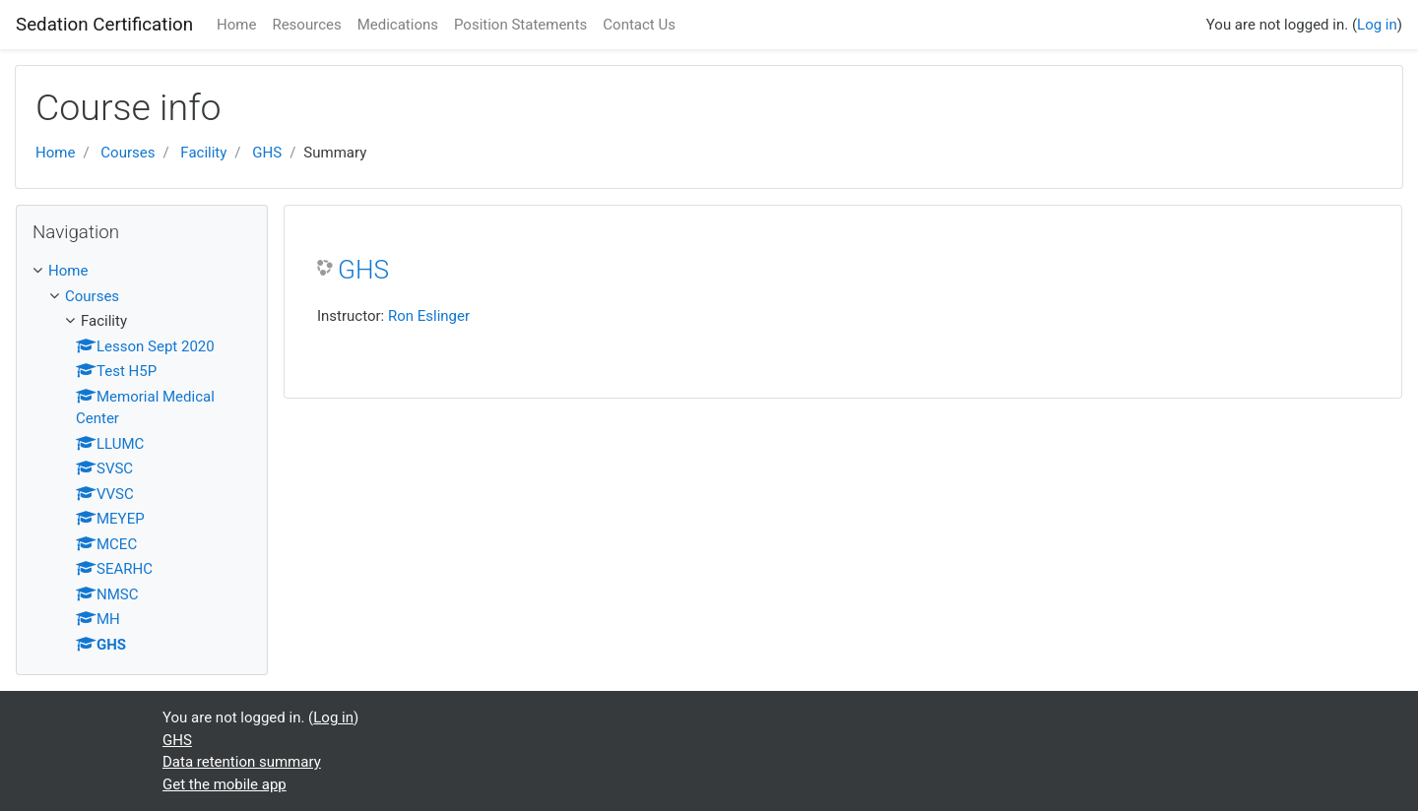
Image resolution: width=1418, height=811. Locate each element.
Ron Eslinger (429, 316)
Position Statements (520, 24)
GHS (267, 152)
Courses (127, 152)
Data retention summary (241, 762)
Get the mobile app (224, 784)
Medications (397, 24)
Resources (306, 24)
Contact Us (639, 24)
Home (236, 24)
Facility (203, 152)
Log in (1377, 24)
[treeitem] (141, 271)
